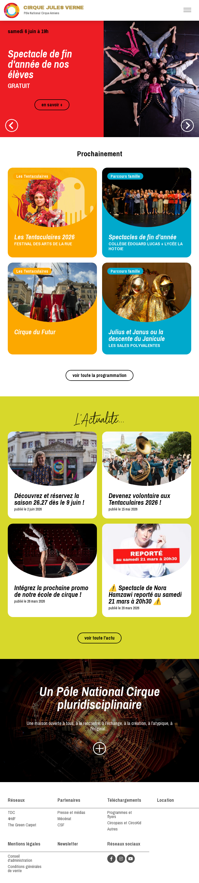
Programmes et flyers (119, 814)
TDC (11, 812)
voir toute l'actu (99, 638)
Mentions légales (24, 844)
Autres (112, 829)
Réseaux (16, 800)
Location (165, 800)
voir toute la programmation (99, 375)
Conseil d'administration (20, 858)
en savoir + (51, 104)
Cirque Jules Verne (44, 10)
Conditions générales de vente (24, 868)
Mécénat (64, 819)
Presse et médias (71, 812)
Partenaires (69, 800)
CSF (61, 825)
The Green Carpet (22, 825)
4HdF (12, 819)
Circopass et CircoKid (124, 823)
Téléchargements (124, 800)
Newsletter (68, 844)
